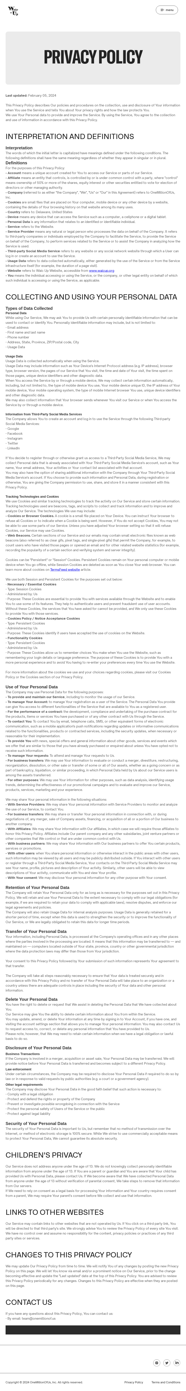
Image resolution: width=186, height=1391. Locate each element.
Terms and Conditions (165, 1382)
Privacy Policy (133, 1382)
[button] (167, 10)
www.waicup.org (101, 270)
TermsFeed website (65, 569)
